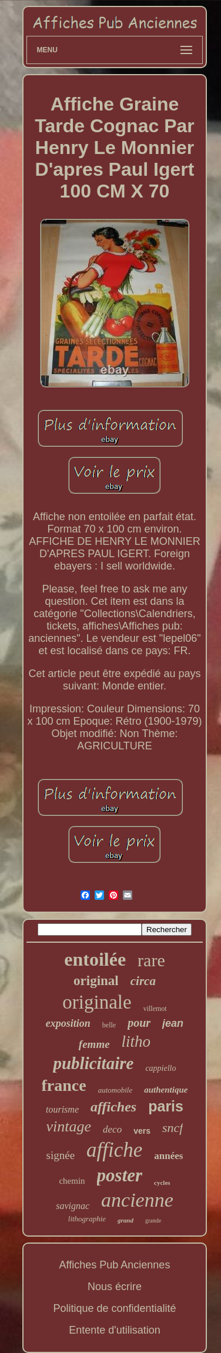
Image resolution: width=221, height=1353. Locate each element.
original (96, 980)
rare (151, 960)
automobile (115, 1090)
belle (109, 1025)
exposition (68, 1023)
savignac (72, 1206)
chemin (72, 1180)
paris (165, 1106)
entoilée (95, 959)
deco (112, 1129)
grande (153, 1220)
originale (96, 1002)
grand (125, 1220)
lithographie (87, 1218)
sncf (172, 1127)
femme (94, 1044)
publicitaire (93, 1063)
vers (141, 1131)
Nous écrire (115, 1286)
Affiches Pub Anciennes (114, 1265)
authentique (165, 1089)
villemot (155, 1008)
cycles (162, 1182)
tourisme (62, 1109)
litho (136, 1041)
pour (139, 1022)
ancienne (137, 1200)
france (64, 1085)
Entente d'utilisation (114, 1330)
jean (172, 1023)
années (168, 1155)
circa (143, 981)
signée (60, 1155)
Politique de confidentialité (114, 1308)
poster (120, 1175)
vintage (69, 1126)
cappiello (160, 1068)
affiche (114, 1149)
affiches (113, 1106)
